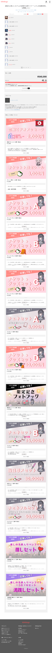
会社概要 (20, 628)
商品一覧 (36, 628)
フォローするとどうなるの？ (26, 90)
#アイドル (21, 10)
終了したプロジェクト (6, 629)
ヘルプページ (20, 641)
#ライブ (17, 10)
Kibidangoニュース (21, 630)
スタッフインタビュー (22, 629)
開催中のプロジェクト (6, 628)
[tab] (26, 14)
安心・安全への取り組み (22, 633)
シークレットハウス (22, 11)
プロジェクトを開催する (6, 634)
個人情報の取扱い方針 (6, 642)
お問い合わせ (20, 642)
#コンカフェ (25, 10)
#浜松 (35, 10)
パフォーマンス (31, 11)
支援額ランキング (5, 633)
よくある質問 (20, 639)
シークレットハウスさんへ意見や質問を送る (12, 109)
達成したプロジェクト (6, 630)
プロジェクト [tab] (11, 14)
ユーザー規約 (4, 639)
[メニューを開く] (49, 2)
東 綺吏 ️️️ (10, 30)
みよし (9, 34)
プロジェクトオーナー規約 (6, 641)
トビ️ (9, 17)
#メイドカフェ (31, 10)
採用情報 (20, 643)
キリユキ (10, 64)
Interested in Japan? (22, 644)
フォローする (26, 88)
